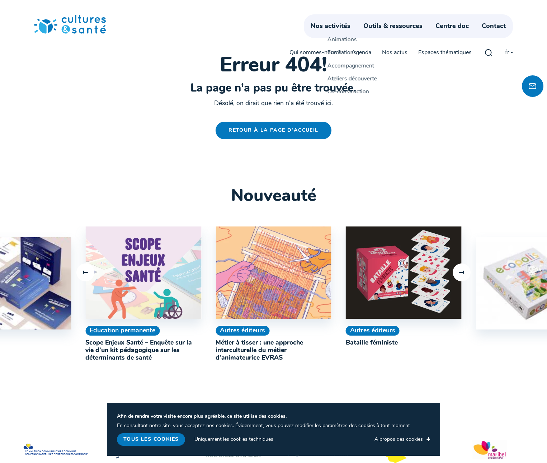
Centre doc (459, 35)
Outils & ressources (399, 35)
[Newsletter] (532, 86)
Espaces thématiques (445, 19)
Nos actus (394, 19)
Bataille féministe (372, 343)
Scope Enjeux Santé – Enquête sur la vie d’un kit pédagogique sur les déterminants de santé (138, 350)
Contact (501, 35)
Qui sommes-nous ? (315, 19)
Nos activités (337, 35)
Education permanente (122, 331)
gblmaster (488, 18)
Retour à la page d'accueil (273, 130)
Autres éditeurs (242, 331)
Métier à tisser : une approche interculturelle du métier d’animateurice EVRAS (259, 350)
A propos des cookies (398, 439)
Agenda (361, 19)
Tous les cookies (151, 439)
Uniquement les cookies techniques (233, 439)
